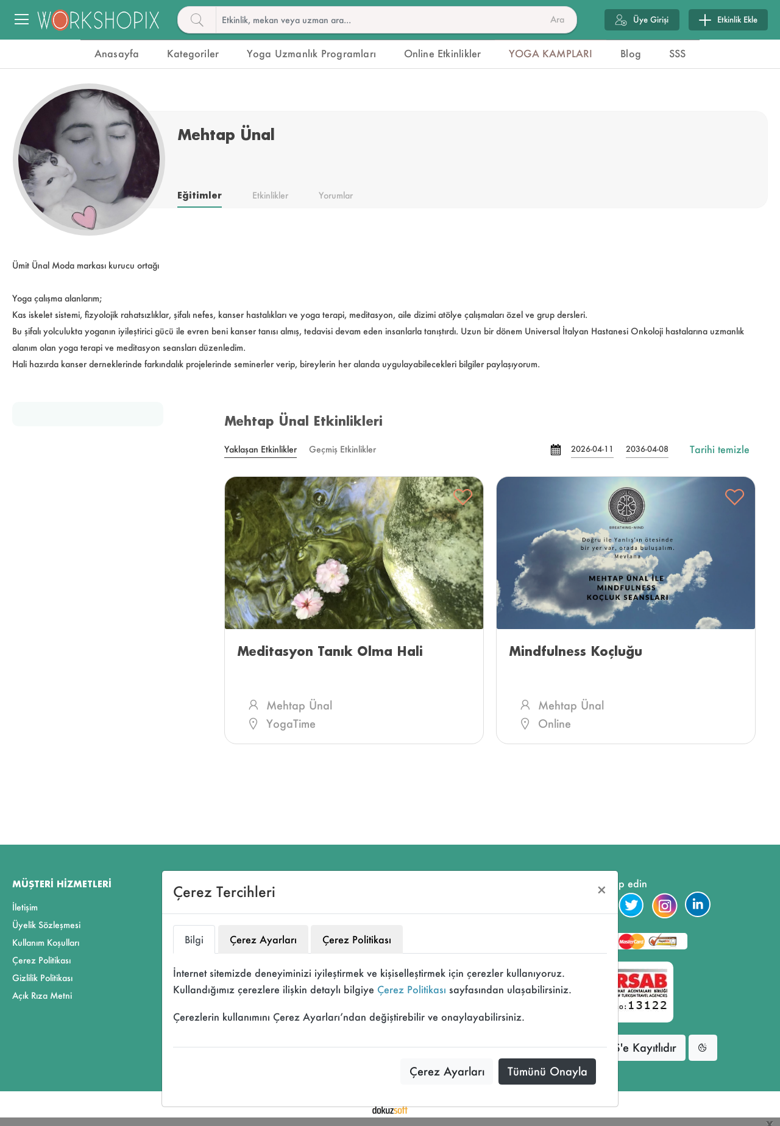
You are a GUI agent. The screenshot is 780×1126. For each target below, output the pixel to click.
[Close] (602, 890)
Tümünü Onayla (547, 1071)
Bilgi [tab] (194, 939)
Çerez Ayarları (447, 1071)
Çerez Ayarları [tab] (263, 939)
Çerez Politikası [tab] (356, 939)
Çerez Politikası (411, 989)
